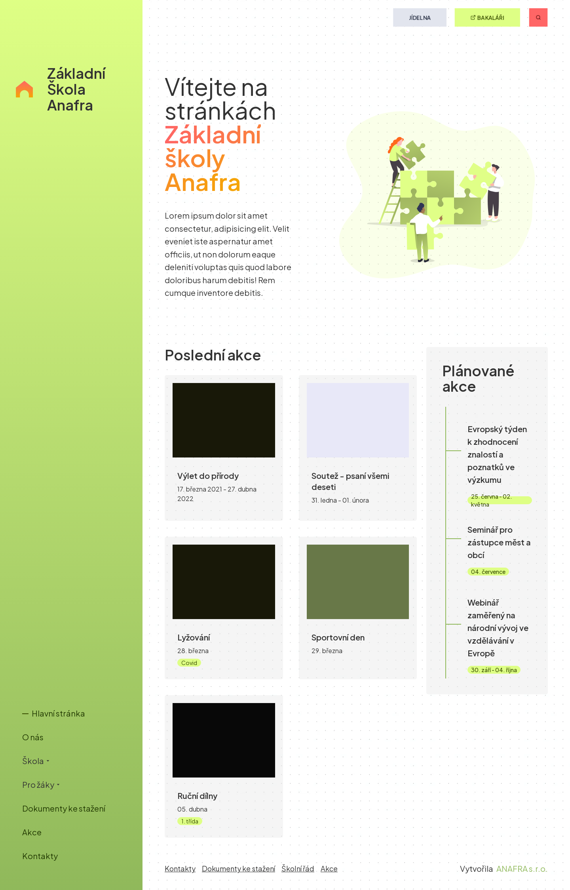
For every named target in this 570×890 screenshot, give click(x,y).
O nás (33, 737)
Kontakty (40, 856)
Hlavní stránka (53, 713)
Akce (32, 832)
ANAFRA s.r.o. (522, 868)
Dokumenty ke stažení (63, 808)
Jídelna (419, 17)
